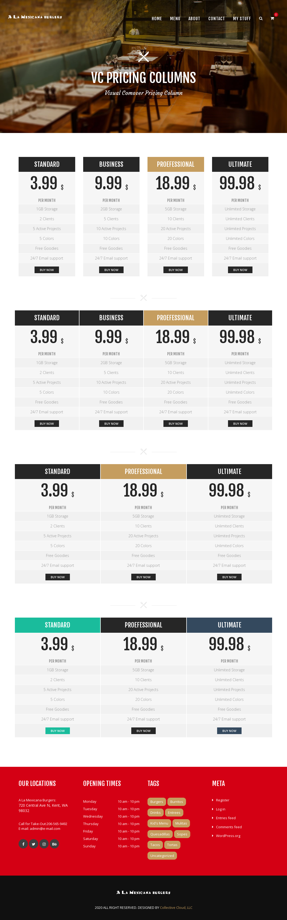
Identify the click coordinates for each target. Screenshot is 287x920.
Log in (220, 809)
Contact (216, 18)
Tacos (155, 844)
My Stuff (242, 18)
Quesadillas (160, 834)
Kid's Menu (159, 823)
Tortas (172, 844)
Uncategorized (162, 855)
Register (222, 800)
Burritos (176, 801)
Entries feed (226, 817)
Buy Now (47, 270)
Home (157, 18)
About (194, 18)
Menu (175, 18)
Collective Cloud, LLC (176, 907)
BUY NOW (176, 270)
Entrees (174, 812)
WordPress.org (228, 835)
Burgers (156, 801)
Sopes (182, 834)
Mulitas (181, 823)
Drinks (155, 812)
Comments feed (229, 827)
